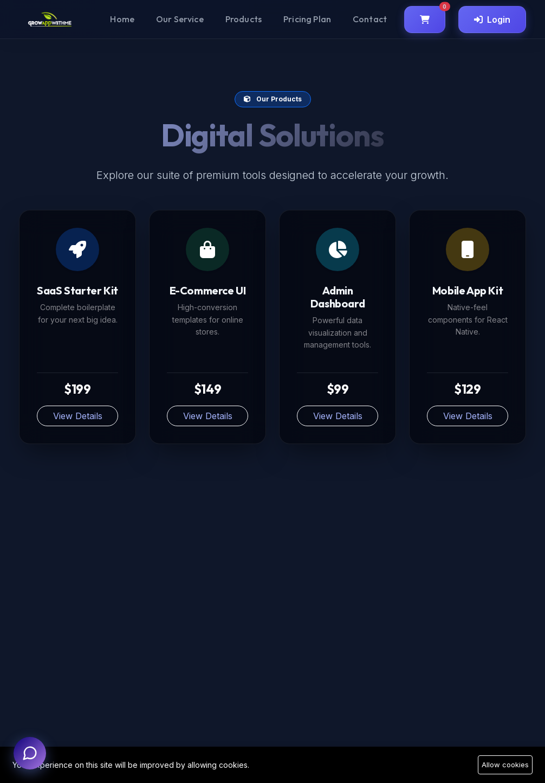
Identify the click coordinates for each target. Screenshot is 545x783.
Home (122, 19)
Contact (370, 19)
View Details (77, 415)
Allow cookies (505, 764)
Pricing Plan (307, 19)
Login (492, 19)
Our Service (180, 19)
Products (243, 19)
